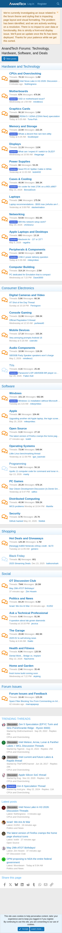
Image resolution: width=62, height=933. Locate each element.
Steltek (42, 521)
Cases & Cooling (20, 179)
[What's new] (51, 4)
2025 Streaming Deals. (20, 563)
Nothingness (31, 84)
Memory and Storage (23, 126)
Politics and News (21, 598)
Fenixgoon (36, 305)
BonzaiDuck (30, 190)
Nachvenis (29, 659)
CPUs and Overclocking (25, 73)
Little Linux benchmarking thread (24, 453)
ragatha (26, 242)
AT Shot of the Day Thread (22, 302)
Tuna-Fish (32, 119)
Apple (13, 411)
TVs (11, 365)
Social (6, 574)
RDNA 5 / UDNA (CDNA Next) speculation (34, 116)
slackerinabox (38, 207)
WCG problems (16, 506)
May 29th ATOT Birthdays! (21, 588)
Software (8, 386)
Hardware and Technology (21, 66)
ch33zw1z (29, 225)
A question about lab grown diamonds (27, 620)
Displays (15, 144)
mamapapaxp (32, 704)
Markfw (49, 506)
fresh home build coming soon (23, 673)
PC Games (16, 481)
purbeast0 (39, 323)
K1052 (50, 606)
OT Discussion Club (22, 580)
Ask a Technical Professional (28, 613)
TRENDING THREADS (16, 718)
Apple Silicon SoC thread (26, 774)
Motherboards (18, 91)
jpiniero (34, 549)
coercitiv (34, 340)
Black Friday (17, 555)
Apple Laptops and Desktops (28, 231)
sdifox (34, 492)
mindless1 (38, 102)
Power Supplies (19, 161)
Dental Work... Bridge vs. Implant (25, 656)
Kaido (30, 641)
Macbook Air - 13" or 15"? (26, 239)
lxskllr (28, 439)
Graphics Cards (19, 108)
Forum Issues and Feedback (28, 693)
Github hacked (16, 521)
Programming (17, 463)
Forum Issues (12, 686)
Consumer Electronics (18, 288)
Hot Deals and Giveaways (26, 538)
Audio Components (22, 347)
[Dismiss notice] (57, 13)
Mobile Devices (19, 330)
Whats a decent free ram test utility (30, 134)
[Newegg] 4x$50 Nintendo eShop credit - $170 (31, 546)
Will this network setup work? (27, 222)
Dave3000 (38, 277)
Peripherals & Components (27, 249)
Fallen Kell (28, 376)
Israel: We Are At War (19, 606)
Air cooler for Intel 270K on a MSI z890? (32, 186)
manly (26, 474)
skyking (37, 676)
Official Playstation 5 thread (22, 320)
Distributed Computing (24, 498)
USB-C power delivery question (28, 257)
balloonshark (52, 563)
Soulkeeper (33, 137)
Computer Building (22, 267)
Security (14, 513)
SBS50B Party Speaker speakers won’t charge (31, 355)
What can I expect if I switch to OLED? (32, 151)
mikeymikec (33, 260)
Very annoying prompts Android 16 (25, 337)
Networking (17, 214)
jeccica (34, 623)
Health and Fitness (21, 648)
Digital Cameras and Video (27, 295)
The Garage (17, 630)
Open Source (18, 428)
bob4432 (37, 172)
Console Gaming (20, 312)
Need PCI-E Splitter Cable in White (30, 169)
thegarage (39, 154)
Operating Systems (22, 446)
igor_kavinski (39, 456)
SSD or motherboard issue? (27, 99)
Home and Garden (21, 665)
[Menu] (4, 4)
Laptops (14, 196)
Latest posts (9, 801)
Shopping (9, 531)
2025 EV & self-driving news (22, 638)
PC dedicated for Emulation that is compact (29, 274)
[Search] (58, 4)
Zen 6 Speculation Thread (26, 786)
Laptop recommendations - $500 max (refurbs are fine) (35, 204)
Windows (15, 393)
